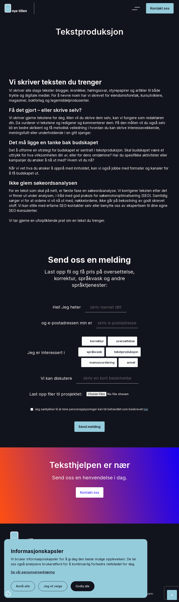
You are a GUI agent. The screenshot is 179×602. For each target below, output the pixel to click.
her (146, 409)
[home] (19, 8)
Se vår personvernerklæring (33, 572)
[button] (137, 8)
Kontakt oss (159, 8)
